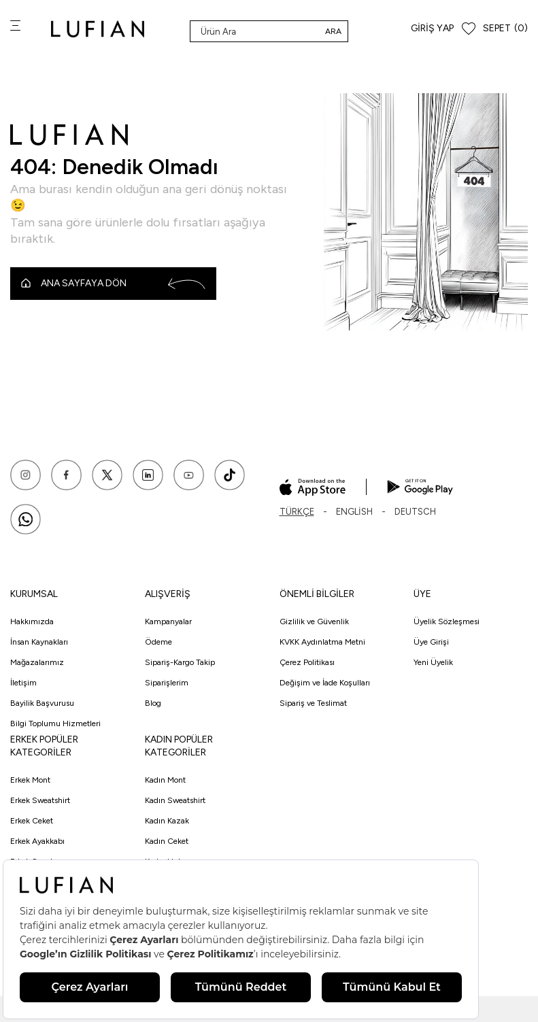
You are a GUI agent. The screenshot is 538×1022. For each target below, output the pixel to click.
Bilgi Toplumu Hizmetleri (55, 723)
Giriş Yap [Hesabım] (432, 28)
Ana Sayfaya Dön (113, 283)
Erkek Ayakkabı (37, 841)
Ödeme (158, 642)
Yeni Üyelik (433, 662)
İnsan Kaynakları (39, 642)
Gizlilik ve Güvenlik (314, 621)
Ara (333, 31)
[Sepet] (505, 28)
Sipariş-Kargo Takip (180, 662)
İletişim (23, 682)
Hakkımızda (32, 621)
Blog (153, 703)
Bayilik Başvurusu (42, 703)
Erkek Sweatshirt (40, 800)
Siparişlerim (166, 682)
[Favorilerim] (468, 28)
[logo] (97, 28)
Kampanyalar (168, 621)
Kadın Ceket (166, 841)
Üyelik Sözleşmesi (447, 621)
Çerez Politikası (307, 662)
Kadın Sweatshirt (175, 800)
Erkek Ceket (31, 820)
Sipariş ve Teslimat (313, 703)
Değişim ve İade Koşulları (325, 682)
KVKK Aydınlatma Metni (322, 642)
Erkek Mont (30, 780)
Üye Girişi (431, 642)
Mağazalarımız (37, 662)
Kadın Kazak (167, 820)
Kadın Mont (165, 780)
